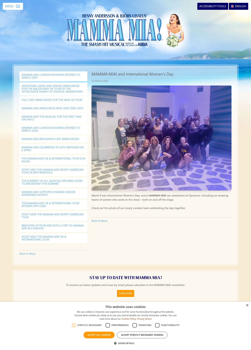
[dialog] (125, 326)
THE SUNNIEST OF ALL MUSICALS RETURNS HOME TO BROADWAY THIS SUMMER (52, 182)
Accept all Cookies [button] (99, 334)
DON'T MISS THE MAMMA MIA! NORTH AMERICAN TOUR (52, 216)
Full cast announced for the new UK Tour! (52, 99)
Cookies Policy (128, 318)
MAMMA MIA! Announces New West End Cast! (52, 108)
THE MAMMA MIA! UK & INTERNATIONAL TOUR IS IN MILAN (53, 160)
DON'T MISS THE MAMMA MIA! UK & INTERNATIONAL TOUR (44, 238)
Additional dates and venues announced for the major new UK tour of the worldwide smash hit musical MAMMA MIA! (52, 88)
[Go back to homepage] (125, 29)
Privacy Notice (144, 318)
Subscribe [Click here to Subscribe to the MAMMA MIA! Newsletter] (125, 293)
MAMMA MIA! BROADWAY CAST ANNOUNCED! (50, 138)
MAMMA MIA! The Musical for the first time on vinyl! (51, 118)
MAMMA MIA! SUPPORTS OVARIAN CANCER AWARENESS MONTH (48, 193)
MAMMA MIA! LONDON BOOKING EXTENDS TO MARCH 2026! (51, 129)
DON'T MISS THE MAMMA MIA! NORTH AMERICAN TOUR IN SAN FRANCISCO (52, 171)
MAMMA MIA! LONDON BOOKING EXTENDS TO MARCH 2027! (51, 76)
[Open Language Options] (238, 6)
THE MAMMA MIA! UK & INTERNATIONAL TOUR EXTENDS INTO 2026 (50, 204)
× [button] (247, 305)
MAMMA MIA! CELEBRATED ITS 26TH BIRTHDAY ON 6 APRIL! (53, 149)
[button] (125, 343)
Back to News (27, 253)
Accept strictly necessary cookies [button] (142, 334)
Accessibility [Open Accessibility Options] (212, 6)
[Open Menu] (13, 6)
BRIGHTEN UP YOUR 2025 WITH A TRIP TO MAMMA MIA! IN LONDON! (53, 227)
